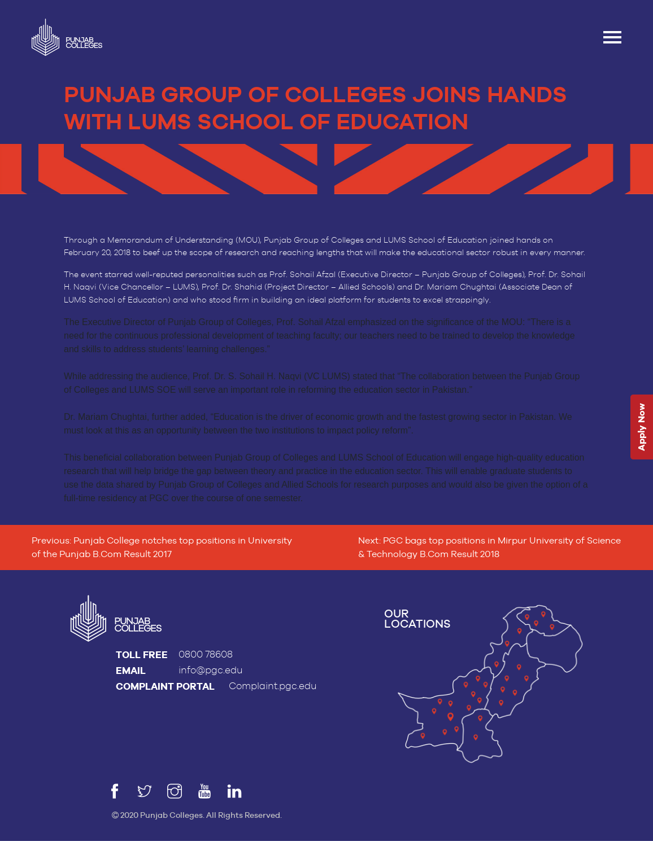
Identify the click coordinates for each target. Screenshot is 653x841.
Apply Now (641, 428)
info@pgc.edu (211, 670)
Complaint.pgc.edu (273, 686)
